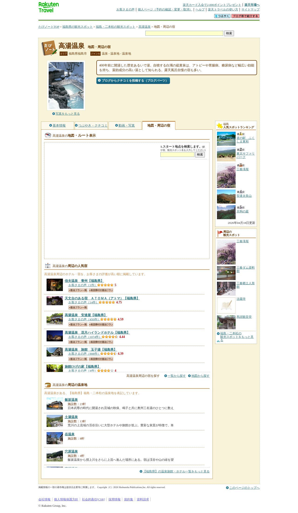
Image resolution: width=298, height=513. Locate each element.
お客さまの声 (125, 9)
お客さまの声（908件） (84, 353)
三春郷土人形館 (246, 284)
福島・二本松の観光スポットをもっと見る (237, 337)
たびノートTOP (48, 26)
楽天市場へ (252, 5)
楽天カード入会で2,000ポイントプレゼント (212, 5)
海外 (73, 17)
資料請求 (143, 499)
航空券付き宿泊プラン (101, 290)
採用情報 (114, 499)
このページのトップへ (244, 487)
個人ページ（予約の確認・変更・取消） (165, 9)
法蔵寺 (241, 299)
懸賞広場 (93, 17)
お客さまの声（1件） (82, 285)
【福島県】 (84, 281)
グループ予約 (131, 17)
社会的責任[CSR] (93, 499)
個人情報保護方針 (66, 499)
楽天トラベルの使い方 (223, 9)
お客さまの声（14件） (83, 302)
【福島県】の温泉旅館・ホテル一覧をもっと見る (176, 471)
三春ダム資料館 (246, 269)
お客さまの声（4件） (82, 370)
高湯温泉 (145, 26)
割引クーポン (112, 17)
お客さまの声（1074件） (85, 337)
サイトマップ (250, 9)
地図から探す (200, 376)
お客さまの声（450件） (84, 319)
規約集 (128, 499)
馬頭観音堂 (244, 317)
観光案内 (150, 17)
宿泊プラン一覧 (78, 290)
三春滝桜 (243, 241)
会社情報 (44, 499)
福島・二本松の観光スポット (115, 26)
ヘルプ (200, 9)
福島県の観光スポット (77, 26)
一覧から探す (177, 376)
